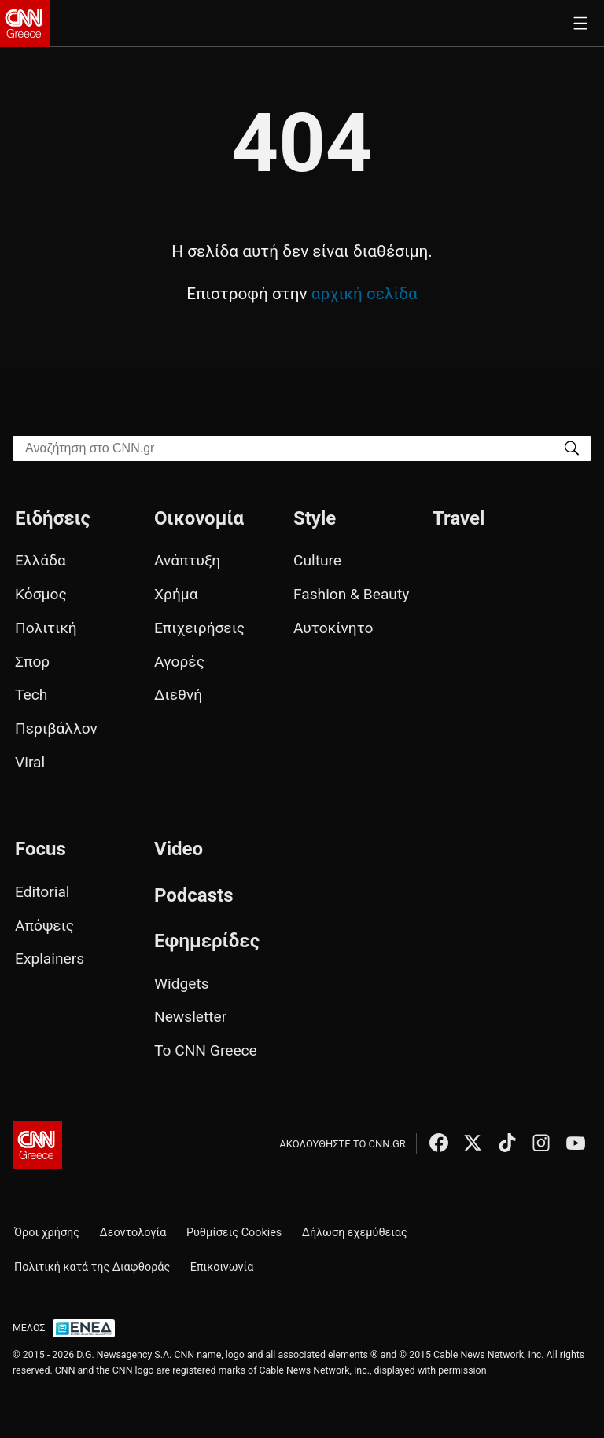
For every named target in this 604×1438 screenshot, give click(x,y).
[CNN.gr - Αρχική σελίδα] (37, 1145)
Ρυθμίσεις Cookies (234, 1232)
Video (178, 849)
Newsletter (190, 1017)
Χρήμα (176, 594)
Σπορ (32, 662)
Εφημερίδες (207, 941)
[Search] (572, 447)
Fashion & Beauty (351, 594)
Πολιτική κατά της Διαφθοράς (92, 1267)
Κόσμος (41, 594)
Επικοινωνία (222, 1267)
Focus (40, 849)
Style (314, 518)
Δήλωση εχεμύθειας (354, 1232)
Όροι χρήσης (46, 1232)
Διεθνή (178, 695)
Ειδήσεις (52, 518)
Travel (458, 518)
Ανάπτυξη (187, 560)
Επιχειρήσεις (199, 628)
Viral (30, 762)
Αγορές (179, 662)
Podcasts (194, 895)
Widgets (181, 984)
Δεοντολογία (133, 1232)
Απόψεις (44, 926)
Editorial (42, 892)
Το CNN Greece (205, 1050)
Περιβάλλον (56, 728)
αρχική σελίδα (364, 293)
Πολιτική (46, 628)
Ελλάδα (40, 560)
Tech (31, 695)
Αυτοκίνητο (333, 628)
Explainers (49, 959)
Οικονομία (199, 518)
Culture (317, 560)
